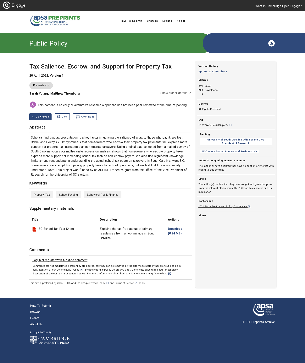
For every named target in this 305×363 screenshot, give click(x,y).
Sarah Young (38, 93)
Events (34, 318)
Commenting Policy (70, 269)
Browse (35, 312)
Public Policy (48, 43)
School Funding (68, 194)
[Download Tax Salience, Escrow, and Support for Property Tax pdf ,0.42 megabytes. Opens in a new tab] (40, 116)
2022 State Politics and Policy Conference (224, 206)
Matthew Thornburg (65, 93)
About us (36, 324)
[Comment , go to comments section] (85, 116)
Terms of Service (126, 283)
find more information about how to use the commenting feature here (129, 273)
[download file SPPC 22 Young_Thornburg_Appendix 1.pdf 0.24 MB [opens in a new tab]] (175, 231)
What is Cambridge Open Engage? (278, 6)
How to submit (40, 306)
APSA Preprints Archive (258, 322)
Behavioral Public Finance (102, 194)
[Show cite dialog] (62, 116)
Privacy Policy (99, 283)
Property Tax (42, 194)
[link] (59, 260)
